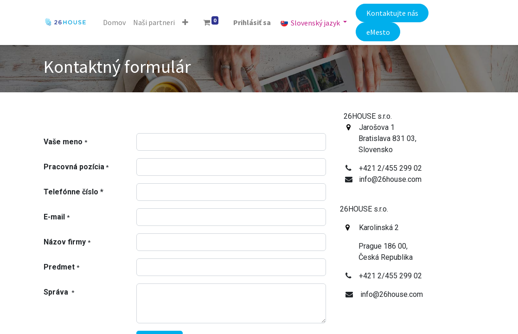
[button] (185, 22)
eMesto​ (378, 32)
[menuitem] (114, 22)
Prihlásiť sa (252, 22)
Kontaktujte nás (392, 13)
